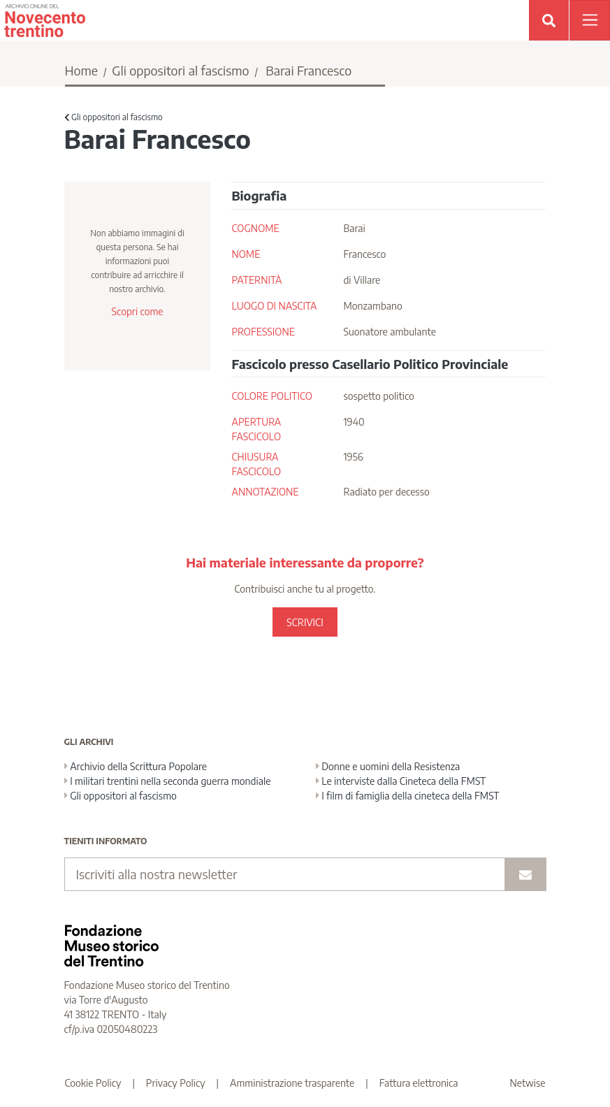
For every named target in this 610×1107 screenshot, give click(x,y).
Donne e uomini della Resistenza (388, 766)
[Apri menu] (589, 20)
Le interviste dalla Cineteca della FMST (401, 781)
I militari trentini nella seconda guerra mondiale (167, 781)
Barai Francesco (308, 70)
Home (82, 70)
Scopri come (137, 311)
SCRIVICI (304, 622)
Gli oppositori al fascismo (180, 70)
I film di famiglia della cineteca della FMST (408, 796)
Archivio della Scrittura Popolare (136, 766)
